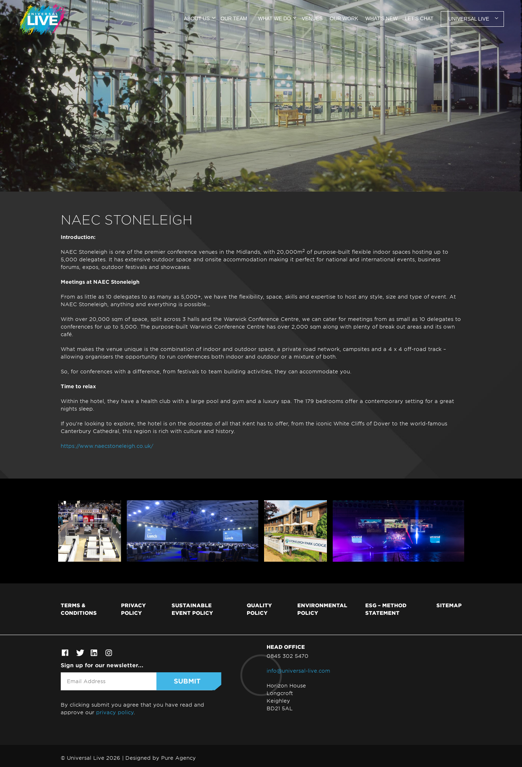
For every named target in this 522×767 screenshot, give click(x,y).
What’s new (382, 18)
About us (197, 18)
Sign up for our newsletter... (102, 664)
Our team (234, 18)
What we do (274, 18)
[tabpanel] (261, 96)
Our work (344, 18)
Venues (312, 18)
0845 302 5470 (288, 656)
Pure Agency (178, 758)
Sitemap (449, 605)
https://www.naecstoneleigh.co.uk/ (107, 446)
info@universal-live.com (298, 671)
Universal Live (468, 19)
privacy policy (115, 712)
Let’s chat (419, 18)
